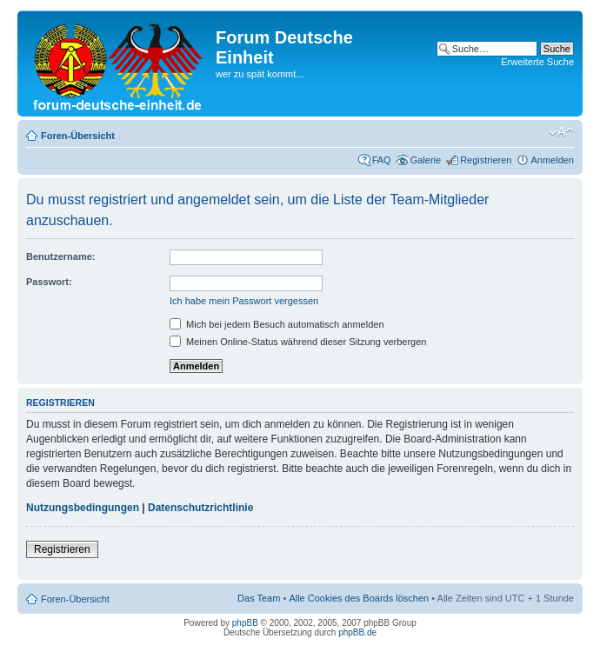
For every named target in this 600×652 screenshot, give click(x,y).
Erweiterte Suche (537, 62)
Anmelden (552, 160)
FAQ (381, 160)
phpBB (245, 623)
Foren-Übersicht (78, 135)
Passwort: (49, 281)
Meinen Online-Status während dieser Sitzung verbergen (298, 341)
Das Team (258, 598)
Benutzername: (60, 256)
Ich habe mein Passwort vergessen (244, 301)
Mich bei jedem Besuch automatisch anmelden (277, 324)
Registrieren (485, 160)
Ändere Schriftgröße (561, 132)
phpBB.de (357, 632)
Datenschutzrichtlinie (200, 508)
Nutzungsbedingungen (82, 508)
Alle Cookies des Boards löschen (359, 598)
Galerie (425, 160)
